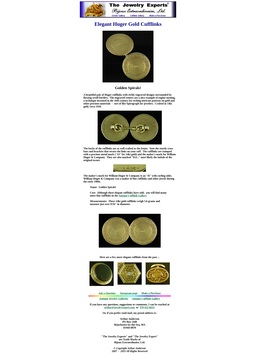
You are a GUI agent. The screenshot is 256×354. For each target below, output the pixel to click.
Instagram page (129, 293)
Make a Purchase (151, 293)
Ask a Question (106, 293)
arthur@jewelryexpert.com (119, 307)
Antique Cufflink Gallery (132, 195)
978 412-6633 (147, 307)
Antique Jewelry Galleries (113, 298)
